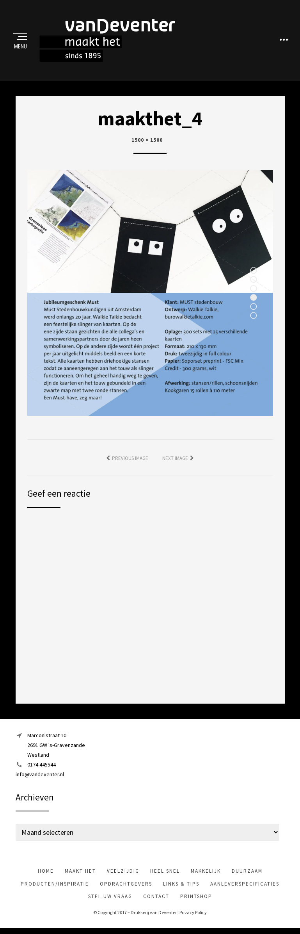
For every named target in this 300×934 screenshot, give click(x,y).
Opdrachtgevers (126, 885)
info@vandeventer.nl (40, 775)
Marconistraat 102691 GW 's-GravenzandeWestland (56, 746)
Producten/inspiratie (55, 885)
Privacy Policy (193, 913)
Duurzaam (247, 872)
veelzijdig (123, 872)
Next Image (175, 459)
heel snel (165, 872)
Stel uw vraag (110, 897)
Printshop (196, 897)
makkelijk (206, 872)
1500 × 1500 (147, 140)
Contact (156, 897)
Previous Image (130, 459)
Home (46, 872)
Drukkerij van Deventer (154, 913)
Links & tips (181, 885)
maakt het (80, 872)
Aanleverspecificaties (244, 885)
